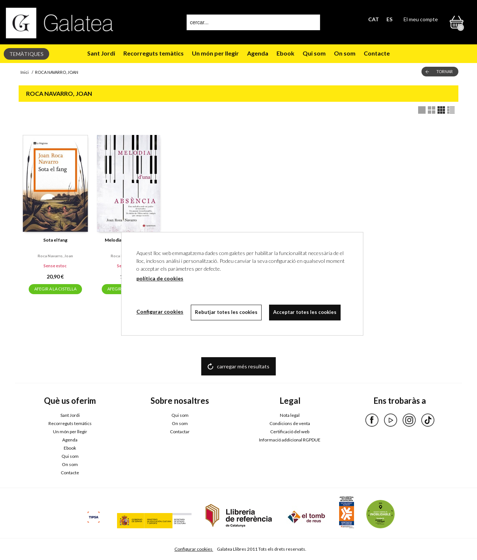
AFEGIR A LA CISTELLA (55, 288)
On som (345, 53)
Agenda (257, 53)
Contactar (180, 431)
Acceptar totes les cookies (305, 312)
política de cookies (159, 278)
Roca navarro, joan (55, 256)
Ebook (285, 53)
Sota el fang (55, 240)
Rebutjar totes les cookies (226, 312)
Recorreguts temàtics (153, 53)
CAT (373, 19)
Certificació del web (289, 431)
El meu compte (421, 19)
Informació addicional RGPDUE (289, 440)
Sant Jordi (101, 53)
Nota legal (290, 415)
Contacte (377, 53)
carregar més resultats (243, 366)
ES (389, 19)
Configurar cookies (193, 549)
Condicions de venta (289, 423)
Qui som (314, 53)
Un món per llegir (215, 53)
